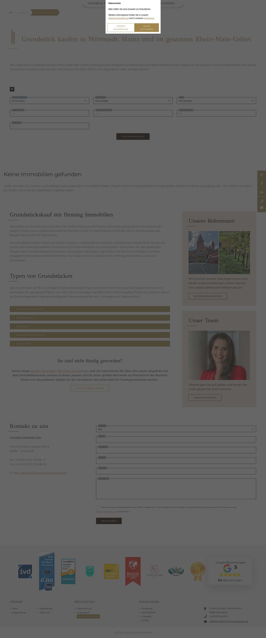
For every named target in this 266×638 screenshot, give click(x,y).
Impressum (149, 18)
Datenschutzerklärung (118, 18)
